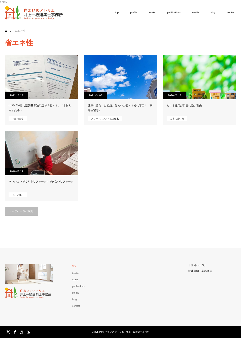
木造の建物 (18, 118)
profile (133, 12)
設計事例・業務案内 (200, 270)
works (152, 12)
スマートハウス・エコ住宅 (105, 118)
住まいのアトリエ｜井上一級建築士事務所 (127, 332)
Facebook (14, 331)
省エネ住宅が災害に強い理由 (184, 105)
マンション (18, 194)
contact (231, 12)
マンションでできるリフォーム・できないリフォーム (41, 181)
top (117, 12)
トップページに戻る (21, 211)
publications (174, 12)
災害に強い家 (177, 118)
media (195, 12)
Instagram (21, 331)
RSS (28, 331)
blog (213, 12)
